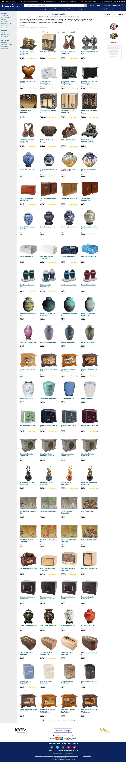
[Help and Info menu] (116, 5)
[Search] (85, 5)
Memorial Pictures (6, 28)
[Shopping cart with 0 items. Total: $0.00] (113, 14)
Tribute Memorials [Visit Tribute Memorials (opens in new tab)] (57, 753)
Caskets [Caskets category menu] (23, 9)
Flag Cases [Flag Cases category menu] (83, 9)
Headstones (4, 21)
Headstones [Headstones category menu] (33, 9)
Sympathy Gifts (5, 34)
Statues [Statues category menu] (93, 9)
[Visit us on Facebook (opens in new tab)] (115, 1)
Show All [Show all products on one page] (73, 32)
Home (28, 27)
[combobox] (54, 5)
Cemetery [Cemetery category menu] (43, 9)
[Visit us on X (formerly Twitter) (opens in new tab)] (57, 747)
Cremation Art (4, 36)
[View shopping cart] (123, 5)
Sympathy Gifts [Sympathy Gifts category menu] (104, 9)
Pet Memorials (5, 46)
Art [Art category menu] (113, 9)
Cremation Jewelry (6, 17)
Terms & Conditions (59, 757)
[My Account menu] (106, 5)
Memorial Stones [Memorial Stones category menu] (56, 9)
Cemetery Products (6, 23)
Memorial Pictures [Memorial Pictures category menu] (70, 9)
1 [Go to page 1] (43, 32)
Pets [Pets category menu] (120, 9)
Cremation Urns (5, 15)
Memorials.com (39, 756)
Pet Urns (3, 42)
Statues (3, 32)
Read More (22, 25)
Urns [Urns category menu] (5, 9)
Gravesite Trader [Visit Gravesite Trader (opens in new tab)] (69, 753)
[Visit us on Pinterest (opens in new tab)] (119, 1)
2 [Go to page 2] (47, 32)
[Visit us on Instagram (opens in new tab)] (117, 1)
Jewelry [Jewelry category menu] (13, 9)
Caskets (3, 19)
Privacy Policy (68, 757)
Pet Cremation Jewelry (7, 44)
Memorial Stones (5, 25)
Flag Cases (4, 30)
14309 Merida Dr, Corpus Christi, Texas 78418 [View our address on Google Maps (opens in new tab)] (54, 756)
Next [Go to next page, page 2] (63, 32)
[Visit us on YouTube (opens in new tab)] (124, 1)
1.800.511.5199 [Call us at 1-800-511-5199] (94, 5)
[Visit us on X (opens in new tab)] (122, 1)
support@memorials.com (72, 756)
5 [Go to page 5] (58, 32)
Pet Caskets (4, 48)
